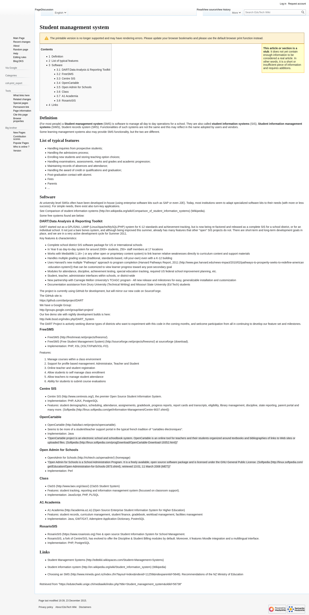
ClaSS (51, 486)
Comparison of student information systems (71, 210)
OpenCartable (56, 424)
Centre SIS (54, 396)
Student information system (64, 567)
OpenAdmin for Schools (62, 457)
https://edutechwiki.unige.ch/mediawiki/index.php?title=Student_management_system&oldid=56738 (120, 584)
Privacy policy (46, 607)
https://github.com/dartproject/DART (61, 300)
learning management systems (66, 131)
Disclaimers (85, 607)
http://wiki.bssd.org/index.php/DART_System (67, 319)
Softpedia (69, 409)
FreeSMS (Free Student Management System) (75, 341)
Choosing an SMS (58, 574)
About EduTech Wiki (65, 607)
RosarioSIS (54, 534)
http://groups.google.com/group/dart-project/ (66, 309)
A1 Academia (55, 510)
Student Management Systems (66, 559)
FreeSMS (53, 337)
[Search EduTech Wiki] (275, 12)
